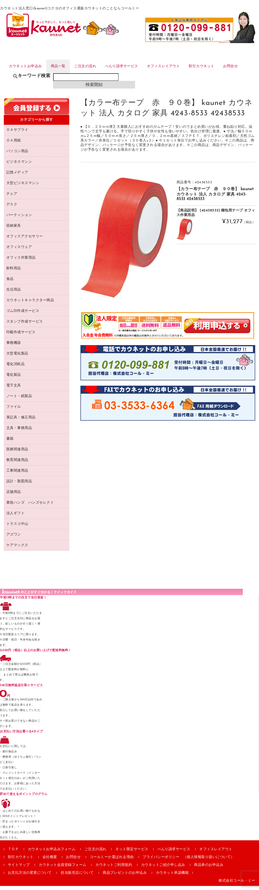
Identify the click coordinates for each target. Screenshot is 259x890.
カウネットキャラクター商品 (30, 304)
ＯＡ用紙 (13, 145)
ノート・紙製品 (19, 400)
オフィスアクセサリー (24, 240)
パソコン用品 (17, 155)
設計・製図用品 (19, 485)
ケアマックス (17, 549)
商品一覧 (60, 67)
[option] (124, 242)
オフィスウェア (19, 251)
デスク (11, 208)
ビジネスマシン (19, 166)
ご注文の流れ (89, 67)
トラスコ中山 (17, 528)
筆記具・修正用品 (21, 421)
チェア (11, 198)
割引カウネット (212, 67)
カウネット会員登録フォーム (63, 869)
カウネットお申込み (26, 67)
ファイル (13, 411)
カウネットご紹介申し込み (163, 869)
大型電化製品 (17, 358)
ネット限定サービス (131, 853)
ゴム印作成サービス (22, 315)
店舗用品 (13, 496)
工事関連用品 (17, 475)
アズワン (13, 539)
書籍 (10, 443)
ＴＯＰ (13, 853)
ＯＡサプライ (17, 134)
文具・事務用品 (19, 432)
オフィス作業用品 (21, 262)
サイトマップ (19, 869)
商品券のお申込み (208, 869)
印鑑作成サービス (21, 336)
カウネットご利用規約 (113, 869)
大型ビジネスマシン (22, 187)
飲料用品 (13, 272)
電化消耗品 (15, 368)
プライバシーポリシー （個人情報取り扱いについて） (188, 861)
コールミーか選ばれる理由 (112, 861)
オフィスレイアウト (172, 67)
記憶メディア (17, 177)
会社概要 (49, 861)
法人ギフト (15, 517)
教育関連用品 (17, 464)
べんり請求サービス (128, 67)
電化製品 (13, 379)
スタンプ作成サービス (24, 326)
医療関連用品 (17, 453)
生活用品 (13, 294)
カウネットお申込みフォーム (52, 853)
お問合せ (242, 67)
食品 (10, 283)
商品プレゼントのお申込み (125, 877)
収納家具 (13, 230)
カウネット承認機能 (172, 877)
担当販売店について (77, 877)
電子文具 (13, 389)
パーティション (19, 219)
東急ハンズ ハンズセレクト (30, 507)
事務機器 (13, 347)
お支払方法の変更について (30, 877)
